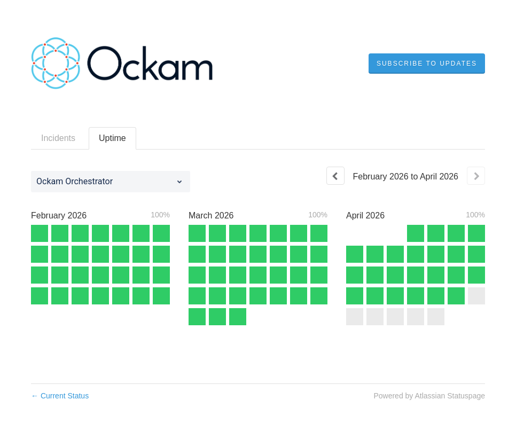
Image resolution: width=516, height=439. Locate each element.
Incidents (58, 138)
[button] (427, 63)
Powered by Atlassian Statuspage (429, 395)
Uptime (112, 138)
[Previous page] (335, 176)
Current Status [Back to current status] (60, 395)
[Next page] (476, 176)
